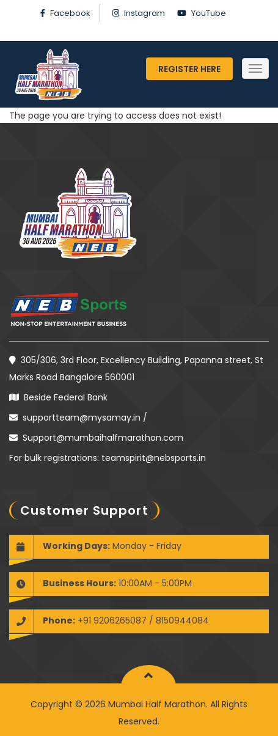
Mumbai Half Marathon (156, 704)
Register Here (189, 69)
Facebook (70, 13)
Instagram (144, 13)
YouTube (208, 13)
